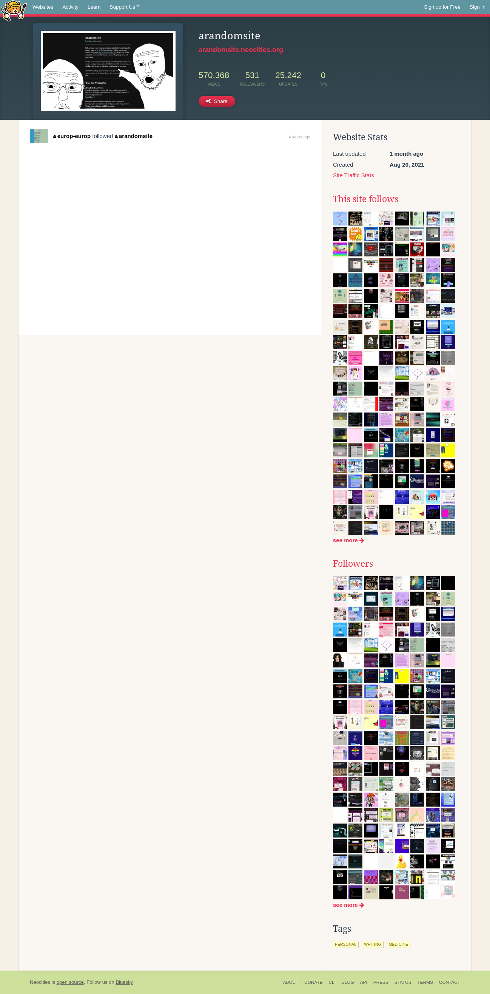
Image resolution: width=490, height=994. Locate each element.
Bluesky (124, 982)
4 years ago (299, 137)
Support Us (125, 7)
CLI (332, 982)
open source (70, 982)
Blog (348, 982)
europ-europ (72, 136)
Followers (353, 564)
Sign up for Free (442, 7)
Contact (449, 982)
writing (372, 944)
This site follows (365, 199)
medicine (398, 944)
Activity (70, 7)
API (363, 982)
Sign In (477, 7)
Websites (42, 7)
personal (345, 944)
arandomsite (134, 136)
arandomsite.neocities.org (241, 50)
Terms (425, 982)
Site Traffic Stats (353, 175)
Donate (313, 982)
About (291, 982)
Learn (94, 7)
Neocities (40, 982)
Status (402, 982)
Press (380, 982)
